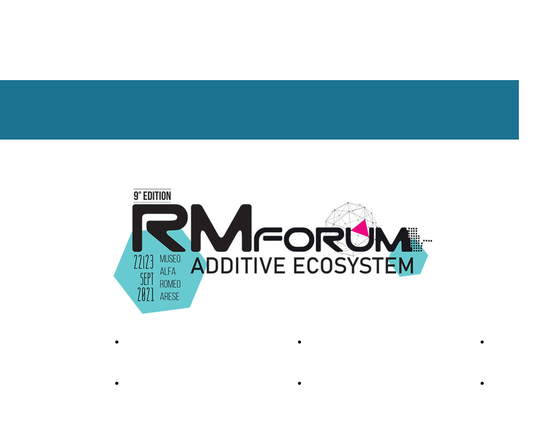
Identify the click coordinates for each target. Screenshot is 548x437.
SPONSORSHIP (338, 341)
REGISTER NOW (157, 383)
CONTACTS (514, 341)
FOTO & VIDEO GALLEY (172, 341)
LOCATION (330, 383)
